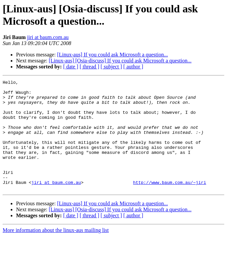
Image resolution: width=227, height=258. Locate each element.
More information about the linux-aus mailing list (56, 252)
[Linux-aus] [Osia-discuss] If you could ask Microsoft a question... (120, 60)
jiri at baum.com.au (48, 37)
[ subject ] (111, 66)
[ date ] (70, 66)
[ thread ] (89, 66)
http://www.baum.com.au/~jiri (169, 203)
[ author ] (133, 66)
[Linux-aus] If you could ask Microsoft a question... (112, 54)
